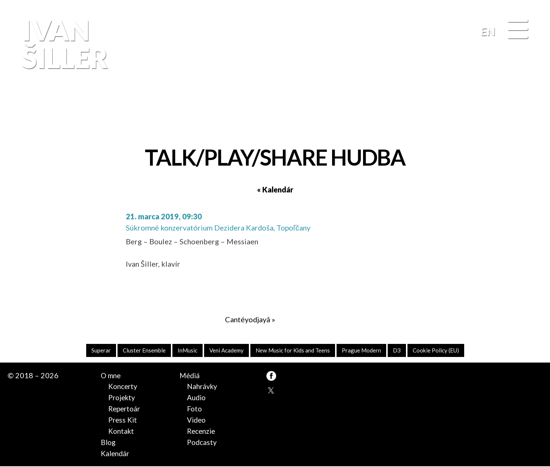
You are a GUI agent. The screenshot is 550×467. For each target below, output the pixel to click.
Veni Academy (225, 350)
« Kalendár (275, 189)
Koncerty (123, 386)
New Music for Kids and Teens (293, 350)
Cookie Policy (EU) (440, 350)
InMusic (184, 350)
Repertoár (125, 408)
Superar (96, 350)
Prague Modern (364, 350)
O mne (111, 375)
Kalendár (116, 453)
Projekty (122, 398)
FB (527, 110)
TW (271, 390)
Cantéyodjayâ (247, 319)
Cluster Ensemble (140, 350)
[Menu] (518, 29)
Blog (108, 442)
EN (488, 31)
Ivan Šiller (63, 43)
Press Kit (123, 420)
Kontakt (121, 431)
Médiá (190, 375)
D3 (400, 350)
